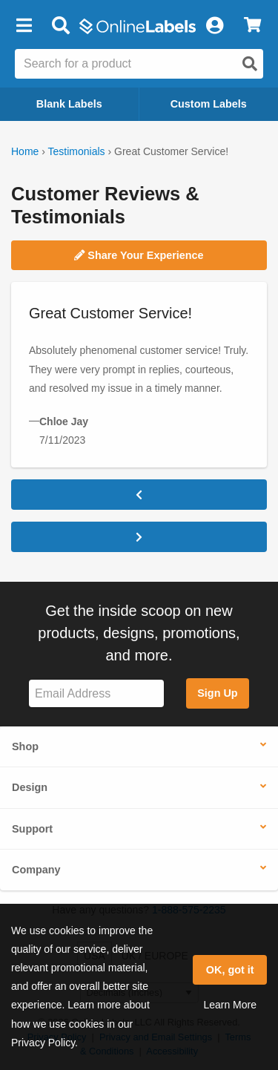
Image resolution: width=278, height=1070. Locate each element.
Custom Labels (209, 104)
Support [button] (32, 829)
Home (25, 151)
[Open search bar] (60, 26)
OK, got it (230, 970)
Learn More (230, 1005)
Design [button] (29, 787)
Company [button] (36, 870)
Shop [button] (25, 746)
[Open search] (249, 63)
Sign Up (217, 693)
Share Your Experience (138, 255)
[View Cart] (252, 26)
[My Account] (214, 26)
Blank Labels (69, 104)
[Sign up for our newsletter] (96, 693)
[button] (24, 26)
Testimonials (76, 151)
